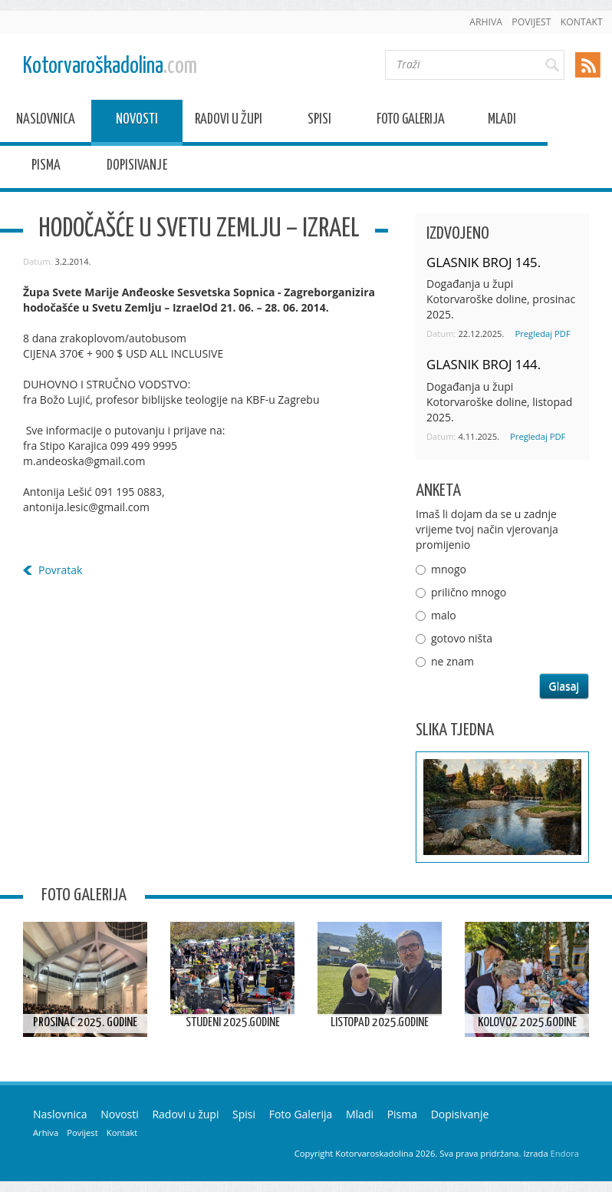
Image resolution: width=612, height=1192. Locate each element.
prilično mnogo (468, 592)
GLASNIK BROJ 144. (483, 364)
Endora (565, 1153)
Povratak (60, 570)
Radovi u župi (228, 122)
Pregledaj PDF (542, 333)
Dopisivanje (137, 168)
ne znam (452, 661)
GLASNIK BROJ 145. (483, 262)
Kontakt (582, 21)
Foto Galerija (411, 122)
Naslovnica (45, 122)
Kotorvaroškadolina (110, 66)
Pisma (46, 168)
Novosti (137, 122)
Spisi (319, 122)
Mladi (502, 122)
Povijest (531, 21)
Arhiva (485, 21)
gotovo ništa (461, 638)
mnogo (448, 569)
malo (443, 615)
